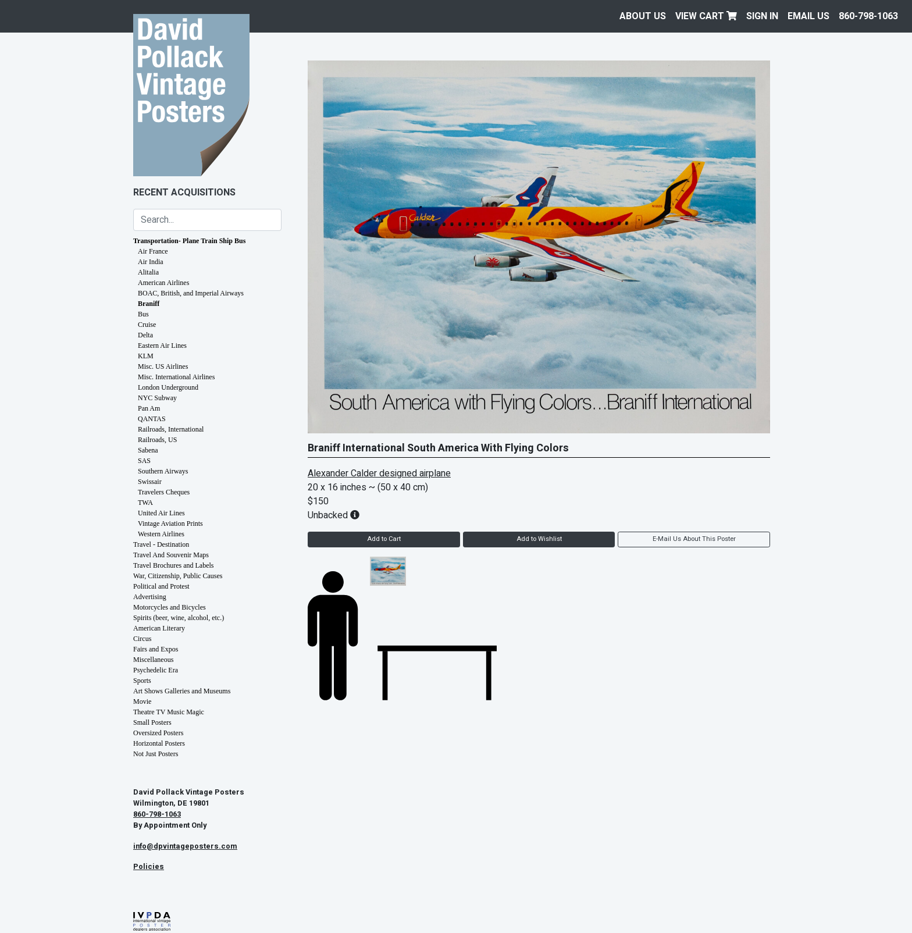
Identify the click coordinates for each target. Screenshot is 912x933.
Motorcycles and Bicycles (169, 607)
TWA (145, 502)
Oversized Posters (158, 733)
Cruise (147, 325)
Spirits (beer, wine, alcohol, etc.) (178, 618)
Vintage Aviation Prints (170, 523)
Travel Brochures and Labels (173, 565)
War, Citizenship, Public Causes (178, 576)
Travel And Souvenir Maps (171, 555)
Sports (142, 680)
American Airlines (163, 283)
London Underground (168, 387)
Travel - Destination (161, 544)
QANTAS (152, 419)
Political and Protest (161, 586)
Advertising (149, 597)
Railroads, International (171, 429)
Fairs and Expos (155, 649)
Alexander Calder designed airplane (379, 473)
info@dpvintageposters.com (185, 846)
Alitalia (148, 272)
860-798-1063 (868, 16)
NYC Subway (157, 398)
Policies (148, 866)
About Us (642, 16)
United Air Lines (161, 513)
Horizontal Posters (159, 743)
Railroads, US (157, 440)
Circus (142, 639)
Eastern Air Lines (162, 345)
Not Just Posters (155, 754)
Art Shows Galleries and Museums (181, 691)
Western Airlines (161, 534)
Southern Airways (163, 471)
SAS (144, 461)
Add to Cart (384, 539)
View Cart (706, 16)
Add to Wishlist (539, 539)
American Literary (159, 628)
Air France (153, 251)
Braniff (148, 304)
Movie (142, 701)
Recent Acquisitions (184, 193)
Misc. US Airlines (163, 366)
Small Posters (152, 722)
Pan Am (149, 408)
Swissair (150, 482)
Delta (145, 335)
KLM (146, 356)
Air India (150, 262)
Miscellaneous (153, 660)
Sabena (148, 450)
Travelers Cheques (164, 492)
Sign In (762, 16)
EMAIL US (808, 16)
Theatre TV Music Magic (168, 712)
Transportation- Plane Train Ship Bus (189, 241)
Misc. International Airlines (176, 377)
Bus (143, 314)
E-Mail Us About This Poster (694, 539)
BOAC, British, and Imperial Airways (191, 293)
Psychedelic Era (155, 670)
